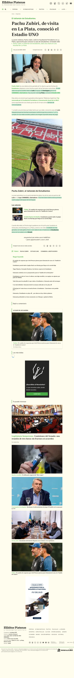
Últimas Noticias (28, 9)
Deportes (18, 14)
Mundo (38, 634)
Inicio (13, 14)
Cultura (47, 631)
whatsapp (38, 642)
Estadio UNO (56, 93)
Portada (15, 9)
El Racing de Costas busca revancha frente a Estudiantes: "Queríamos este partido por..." (35, 289)
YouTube (43, 642)
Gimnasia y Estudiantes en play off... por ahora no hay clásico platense (32, 293)
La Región (64, 9)
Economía (32, 634)
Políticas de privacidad (61, 642)
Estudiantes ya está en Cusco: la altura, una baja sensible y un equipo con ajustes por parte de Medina (36, 277)
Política (41, 9)
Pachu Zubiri (16, 86)
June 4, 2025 (45, 239)
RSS (71, 642)
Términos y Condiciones (53, 642)
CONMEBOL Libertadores (19, 93)
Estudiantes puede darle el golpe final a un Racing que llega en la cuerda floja (34, 265)
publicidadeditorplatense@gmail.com (44, 649)
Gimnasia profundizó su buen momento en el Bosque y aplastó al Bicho (33, 297)
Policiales (53, 9)
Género (64, 631)
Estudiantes (15, 88)
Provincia (32, 637)
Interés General (56, 631)
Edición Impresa (45, 634)
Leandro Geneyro (13, 634)
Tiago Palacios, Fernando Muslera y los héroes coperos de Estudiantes (32, 269)
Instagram (30, 642)
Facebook (32, 642)
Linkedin (48, 642)
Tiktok (40, 642)
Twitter (35, 642)
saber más (37, 394)
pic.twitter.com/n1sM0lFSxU (41, 237)
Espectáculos (40, 631)
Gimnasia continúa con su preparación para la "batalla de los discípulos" (33, 272)
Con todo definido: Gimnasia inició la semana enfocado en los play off (32, 285)
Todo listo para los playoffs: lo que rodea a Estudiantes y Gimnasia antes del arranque (36, 281)
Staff (68, 642)
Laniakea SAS (13, 632)
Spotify (46, 642)
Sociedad (54, 634)
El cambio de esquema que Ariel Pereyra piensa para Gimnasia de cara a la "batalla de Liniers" (37, 261)
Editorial (61, 634)
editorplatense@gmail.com (24, 649)
